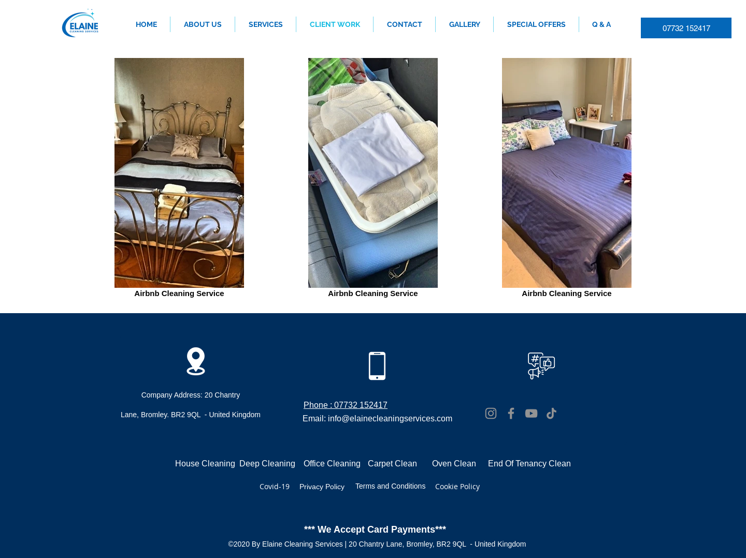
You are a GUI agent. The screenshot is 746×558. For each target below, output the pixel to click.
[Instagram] (490, 413)
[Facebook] (511, 413)
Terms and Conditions (390, 486)
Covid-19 (275, 486)
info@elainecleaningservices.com (390, 418)
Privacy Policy (322, 486)
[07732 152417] (686, 28)
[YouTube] (531, 413)
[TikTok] (551, 413)
